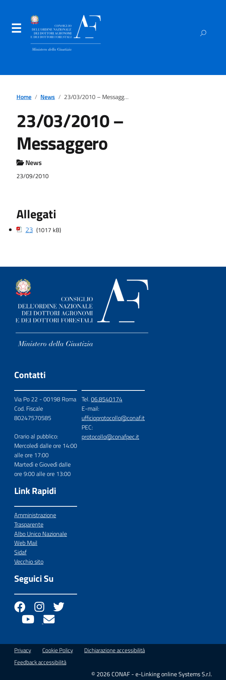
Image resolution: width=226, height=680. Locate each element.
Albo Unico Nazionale (40, 533)
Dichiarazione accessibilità (114, 650)
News (47, 96)
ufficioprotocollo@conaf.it (113, 417)
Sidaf (20, 552)
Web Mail (25, 542)
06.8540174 (106, 399)
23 (29, 230)
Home (23, 96)
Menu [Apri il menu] (16, 28)
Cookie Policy (57, 650)
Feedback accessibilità (40, 662)
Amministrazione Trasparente (35, 519)
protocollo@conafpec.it (110, 436)
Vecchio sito (28, 561)
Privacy (22, 650)
